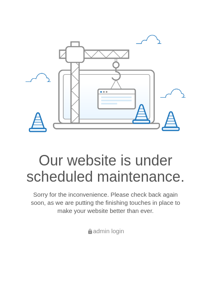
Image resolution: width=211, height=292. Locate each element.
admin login (105, 231)
